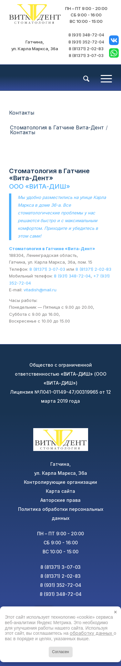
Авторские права (60, 500)
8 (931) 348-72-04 (86, 35)
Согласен (60, 652)
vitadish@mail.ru (40, 289)
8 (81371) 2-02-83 (86, 48)
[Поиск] (83, 79)
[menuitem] (83, 78)
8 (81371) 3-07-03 (86, 55)
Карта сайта (60, 491)
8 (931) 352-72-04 (86, 42)
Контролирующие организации (60, 482)
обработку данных (92, 633)
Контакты (21, 112)
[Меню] (103, 77)
